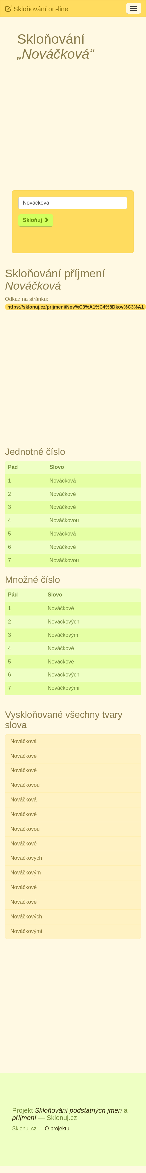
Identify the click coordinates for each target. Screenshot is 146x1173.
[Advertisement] (62, 127)
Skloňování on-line (36, 9)
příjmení (24, 1117)
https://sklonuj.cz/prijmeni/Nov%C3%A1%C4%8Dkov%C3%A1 (75, 307)
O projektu (57, 1128)
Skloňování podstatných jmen (78, 1110)
